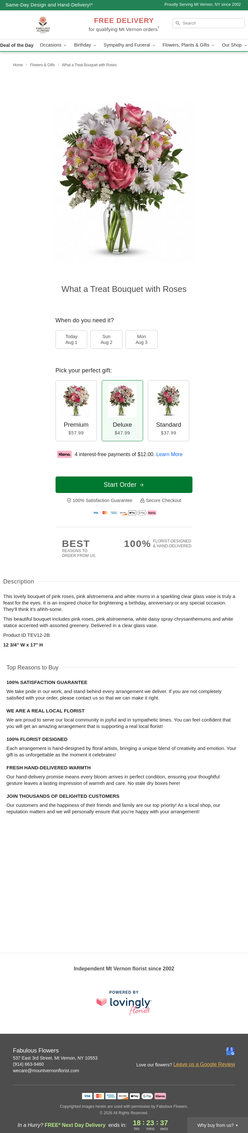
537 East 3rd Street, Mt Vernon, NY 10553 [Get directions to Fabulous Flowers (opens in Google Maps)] (55, 1058)
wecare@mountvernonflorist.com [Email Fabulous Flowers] (46, 1070)
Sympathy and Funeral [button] (130, 45)
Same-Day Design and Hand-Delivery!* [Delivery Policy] (49, 4)
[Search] (208, 23)
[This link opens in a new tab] (124, 1003)
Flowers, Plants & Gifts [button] (189, 45)
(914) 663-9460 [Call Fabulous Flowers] (28, 1064)
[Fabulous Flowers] (43, 24)
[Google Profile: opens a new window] (230, 1051)
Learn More (169, 454)
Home (18, 65)
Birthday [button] (85, 45)
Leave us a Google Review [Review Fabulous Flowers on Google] (204, 1064)
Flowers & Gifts (42, 65)
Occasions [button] (54, 45)
